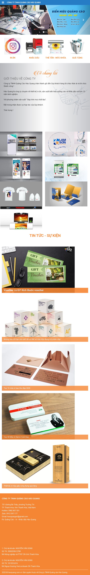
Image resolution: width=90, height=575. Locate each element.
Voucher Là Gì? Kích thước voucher (24, 290)
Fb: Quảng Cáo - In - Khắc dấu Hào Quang (19, 519)
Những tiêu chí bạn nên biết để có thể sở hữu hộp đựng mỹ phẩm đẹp (32, 339)
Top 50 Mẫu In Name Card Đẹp (16, 437)
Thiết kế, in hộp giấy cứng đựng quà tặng (20, 486)
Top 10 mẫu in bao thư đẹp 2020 (17, 388)
